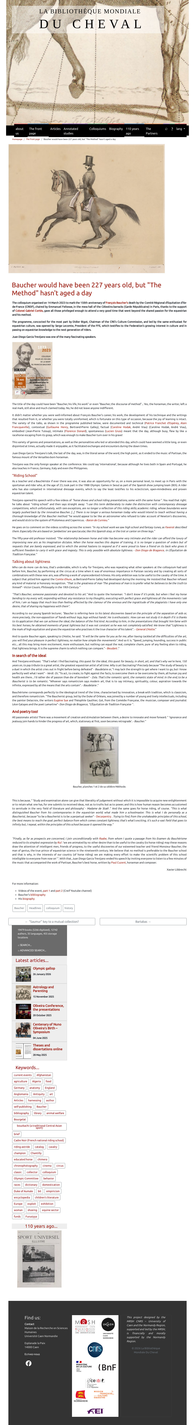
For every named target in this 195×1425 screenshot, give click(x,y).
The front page (35, 131)
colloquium (53, 908)
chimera (42, 1159)
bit (39, 1191)
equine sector (50, 1210)
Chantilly (36, 1153)
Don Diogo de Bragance (149, 550)
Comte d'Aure (63, 579)
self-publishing (23, 1106)
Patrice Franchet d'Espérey (162, 423)
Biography (116, 128)
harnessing (34, 1100)
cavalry (53, 1146)
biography (29, 898)
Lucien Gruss (113, 431)
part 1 (46, 890)
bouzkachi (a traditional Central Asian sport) (39, 1126)
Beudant (112, 648)
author (50, 1100)
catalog (39, 1146)
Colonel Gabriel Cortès (29, 310)
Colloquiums (97, 128)
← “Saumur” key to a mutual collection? (52, 921)
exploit (31, 1203)
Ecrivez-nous (32, 1354)
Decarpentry (103, 816)
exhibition (47, 1203)
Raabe (102, 838)
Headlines (35, 908)
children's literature (47, 1197)
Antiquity (39, 1094)
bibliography (38, 894)
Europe (18, 1203)
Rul (59, 842)
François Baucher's (117, 302)
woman (18, 1210)
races (17, 1184)
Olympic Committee (26, 1178)
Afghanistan (44, 1075)
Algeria (36, 1081)
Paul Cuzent (118, 862)
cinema (47, 1165)
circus (59, 1165)
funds (17, 1216)
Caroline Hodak (121, 427)
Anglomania (21, 1094)
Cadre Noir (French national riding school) (39, 1140)
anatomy (35, 1087)
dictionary (31, 1184)
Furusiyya (31, 1216)
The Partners (151, 131)
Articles (55, 128)
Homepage (17, 139)
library (38, 1113)
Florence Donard (75, 431)
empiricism (53, 1191)
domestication (51, 1184)
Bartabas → (143, 921)
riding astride (22, 1146)
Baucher (19, 908)
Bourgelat (20, 1119)
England (50, 1087)
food (48, 1081)
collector (32, 1172)
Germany (19, 1087)
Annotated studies (71, 131)
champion (20, 1153)
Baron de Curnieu (96, 520)
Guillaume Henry (57, 427)
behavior (48, 1178)
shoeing (32, 1210)
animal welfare (55, 1113)
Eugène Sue (61, 700)
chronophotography (26, 1165)
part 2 (59, 890)
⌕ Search (24, 945)
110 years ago (132, 131)
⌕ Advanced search (31, 950)
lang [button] (179, 128)
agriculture (20, 1081)
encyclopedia (22, 1197)
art (51, 1094)
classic (18, 1172)
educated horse (23, 1159)
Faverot (169, 527)
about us (19, 131)
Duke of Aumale (23, 1191)
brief (17, 1134)
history (69, 908)
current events (23, 1075)
